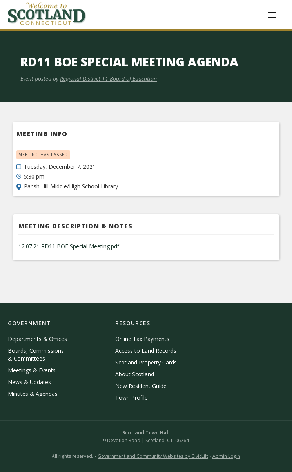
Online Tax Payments (142, 339)
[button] (272, 15)
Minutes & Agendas (33, 393)
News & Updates (29, 382)
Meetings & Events (32, 370)
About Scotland (134, 374)
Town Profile (131, 397)
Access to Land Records (145, 350)
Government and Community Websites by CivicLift (153, 456)
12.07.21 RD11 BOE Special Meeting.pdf (68, 246)
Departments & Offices (37, 339)
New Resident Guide (141, 386)
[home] (47, 14)
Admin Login (226, 456)
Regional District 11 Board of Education (108, 78)
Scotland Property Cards (146, 362)
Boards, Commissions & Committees (36, 354)
